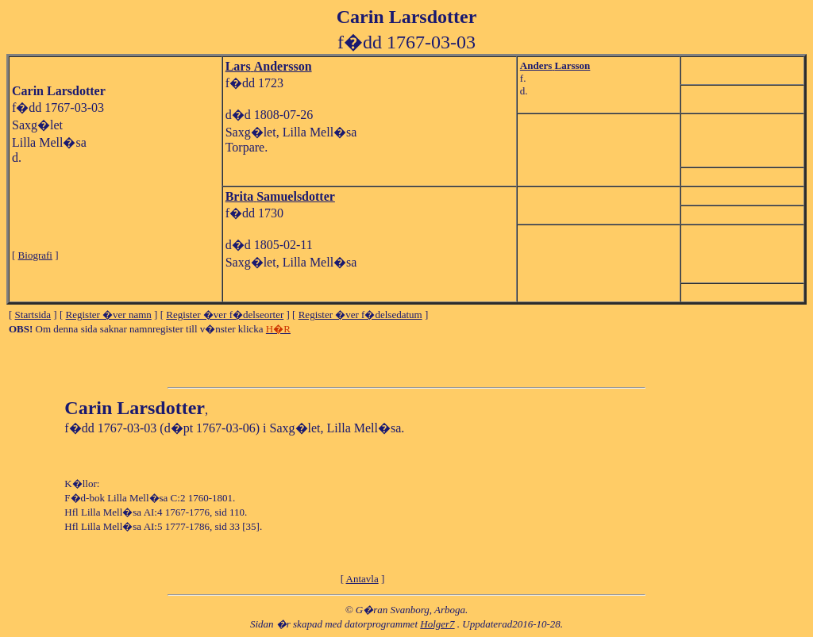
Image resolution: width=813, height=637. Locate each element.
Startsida (33, 314)
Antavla (362, 579)
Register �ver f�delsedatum (360, 314)
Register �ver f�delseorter (224, 314)
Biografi (35, 255)
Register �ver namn (109, 314)
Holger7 (437, 624)
